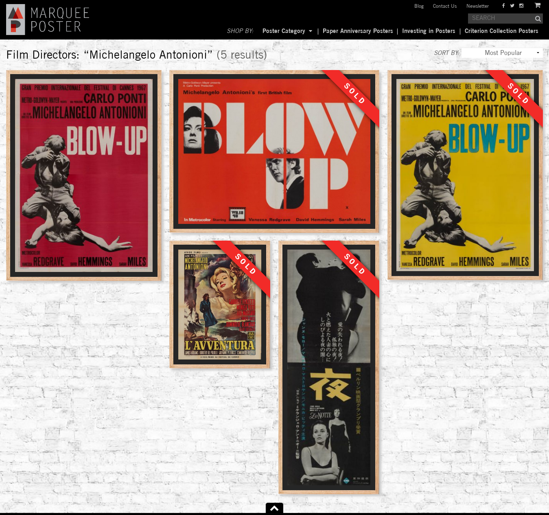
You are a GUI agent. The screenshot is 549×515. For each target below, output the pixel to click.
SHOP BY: (240, 31)
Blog (419, 6)
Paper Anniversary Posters (358, 31)
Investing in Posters (428, 31)
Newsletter (477, 6)
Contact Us (445, 6)
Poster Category (283, 31)
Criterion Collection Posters (501, 31)
